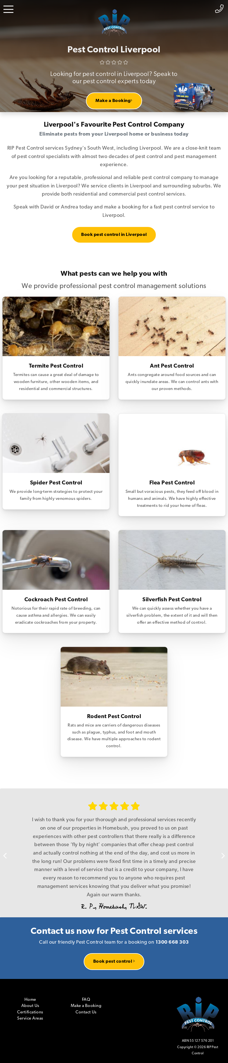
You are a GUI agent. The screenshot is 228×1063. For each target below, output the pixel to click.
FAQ (86, 1000)
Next (219, 852)
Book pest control (114, 961)
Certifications (30, 1012)
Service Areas (30, 1018)
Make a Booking (113, 100)
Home (30, 1000)
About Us (30, 1006)
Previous (8, 852)
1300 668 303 (172, 942)
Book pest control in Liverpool (114, 235)
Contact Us (86, 1012)
